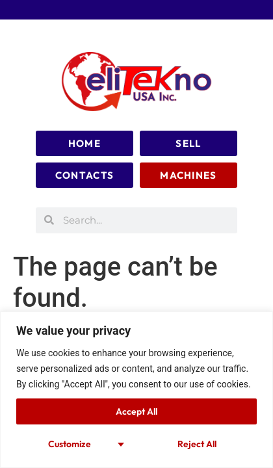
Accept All (136, 411)
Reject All (196, 444)
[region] (136, 389)
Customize (69, 444)
